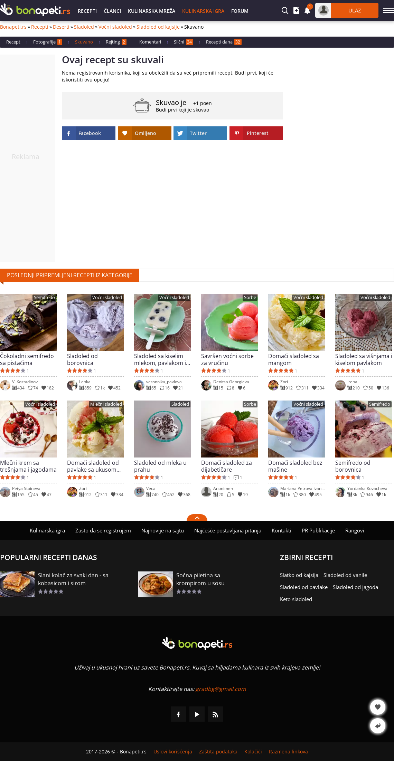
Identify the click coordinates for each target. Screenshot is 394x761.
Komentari (150, 42)
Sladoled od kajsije (158, 27)
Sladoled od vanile (345, 574)
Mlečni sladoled (106, 404)
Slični (183, 42)
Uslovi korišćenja (172, 751)
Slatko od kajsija (299, 574)
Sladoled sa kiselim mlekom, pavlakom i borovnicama (160, 359)
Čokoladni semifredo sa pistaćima (27, 359)
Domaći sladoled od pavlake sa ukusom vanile (93, 466)
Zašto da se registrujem (103, 530)
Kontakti (281, 530)
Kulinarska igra (203, 11)
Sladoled (84, 27)
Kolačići (253, 751)
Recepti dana (224, 42)
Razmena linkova (288, 751)
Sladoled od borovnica (82, 359)
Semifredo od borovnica (352, 466)
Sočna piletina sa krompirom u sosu (200, 579)
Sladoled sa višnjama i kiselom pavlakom (363, 359)
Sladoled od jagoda (355, 587)
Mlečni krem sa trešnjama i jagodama (28, 466)
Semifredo (44, 297)
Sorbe (250, 297)
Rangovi (354, 530)
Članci (112, 11)
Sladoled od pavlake (304, 587)
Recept (13, 42)
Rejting (116, 42)
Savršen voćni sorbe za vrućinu (227, 359)
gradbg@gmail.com (221, 689)
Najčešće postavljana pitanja (227, 530)
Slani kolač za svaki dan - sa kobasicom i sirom (73, 579)
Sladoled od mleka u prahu (160, 466)
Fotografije (47, 42)
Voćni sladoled (115, 27)
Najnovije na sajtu (162, 530)
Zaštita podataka (218, 751)
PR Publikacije (318, 530)
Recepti (87, 11)
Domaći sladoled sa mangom (293, 359)
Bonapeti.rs (13, 27)
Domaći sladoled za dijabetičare (226, 466)
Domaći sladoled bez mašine (295, 466)
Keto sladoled (296, 599)
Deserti (61, 27)
